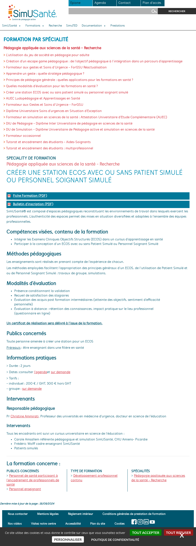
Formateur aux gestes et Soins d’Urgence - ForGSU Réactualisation (56, 67)
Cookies (119, 524)
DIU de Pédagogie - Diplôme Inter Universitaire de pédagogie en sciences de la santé (69, 123)
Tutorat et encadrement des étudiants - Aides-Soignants (48, 142)
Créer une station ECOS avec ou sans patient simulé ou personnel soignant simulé (67, 92)
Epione (75, 3)
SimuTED (71, 25)
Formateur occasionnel (23, 136)
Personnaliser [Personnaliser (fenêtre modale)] (68, 539)
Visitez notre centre (43, 524)
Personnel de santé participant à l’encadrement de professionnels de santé (32, 480)
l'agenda (40, 372)
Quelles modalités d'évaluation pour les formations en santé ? (52, 86)
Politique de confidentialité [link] (115, 539)
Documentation (94, 26)
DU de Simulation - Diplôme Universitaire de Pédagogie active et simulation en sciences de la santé (80, 129)
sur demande (60, 372)
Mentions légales (47, 514)
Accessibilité (73, 524)
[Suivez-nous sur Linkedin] (146, 522)
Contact (124, 3)
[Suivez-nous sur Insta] (140, 522)
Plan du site (97, 524)
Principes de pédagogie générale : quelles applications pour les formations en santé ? (69, 80)
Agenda (100, 3)
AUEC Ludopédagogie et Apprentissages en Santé (43, 98)
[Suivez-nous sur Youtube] (152, 522)
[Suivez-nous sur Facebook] (134, 522)
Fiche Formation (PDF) (30, 196)
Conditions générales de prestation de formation (133, 514)
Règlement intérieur (80, 514)
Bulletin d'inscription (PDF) (33, 204)
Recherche (55, 25)
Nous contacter (18, 514)
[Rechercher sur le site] (113, 11)
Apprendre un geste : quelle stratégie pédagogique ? (45, 74)
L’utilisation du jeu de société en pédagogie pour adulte (47, 55)
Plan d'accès (152, 3)
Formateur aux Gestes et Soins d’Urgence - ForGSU (44, 105)
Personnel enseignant (25, 489)
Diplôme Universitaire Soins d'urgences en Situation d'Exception (54, 111)
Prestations (117, 25)
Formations (34, 26)
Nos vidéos (15, 524)
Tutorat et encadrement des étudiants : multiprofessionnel (49, 148)
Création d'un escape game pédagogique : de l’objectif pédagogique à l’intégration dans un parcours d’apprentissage (94, 61)
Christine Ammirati (25, 416)
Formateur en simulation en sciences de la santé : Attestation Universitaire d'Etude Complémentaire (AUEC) (86, 117)
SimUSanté (11, 26)
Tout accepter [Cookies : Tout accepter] (145, 532)
